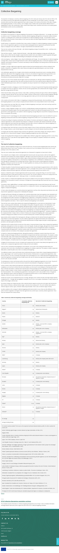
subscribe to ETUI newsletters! (15, 542)
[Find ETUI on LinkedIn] (5, 518)
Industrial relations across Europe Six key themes (23, 5)
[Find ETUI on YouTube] (12, 518)
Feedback (57, 541)
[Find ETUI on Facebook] (2, 518)
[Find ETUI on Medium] (15, 518)
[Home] (8, 2)
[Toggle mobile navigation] (2, 2)
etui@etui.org (4, 536)
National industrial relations (9, 5)
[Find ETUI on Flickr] (8, 518)
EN (56, 2)
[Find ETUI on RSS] (18, 518)
